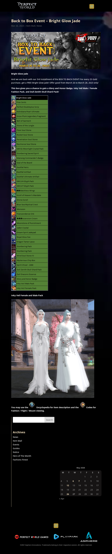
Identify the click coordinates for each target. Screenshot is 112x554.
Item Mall (30, 25)
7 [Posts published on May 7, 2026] (79, 481)
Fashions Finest (20, 459)
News (39, 25)
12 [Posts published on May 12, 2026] (68, 485)
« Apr (61, 498)
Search (49, 419)
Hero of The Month (22, 456)
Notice (16, 452)
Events (16, 444)
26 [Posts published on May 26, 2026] (68, 494)
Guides (16, 448)
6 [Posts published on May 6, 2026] (73, 481)
